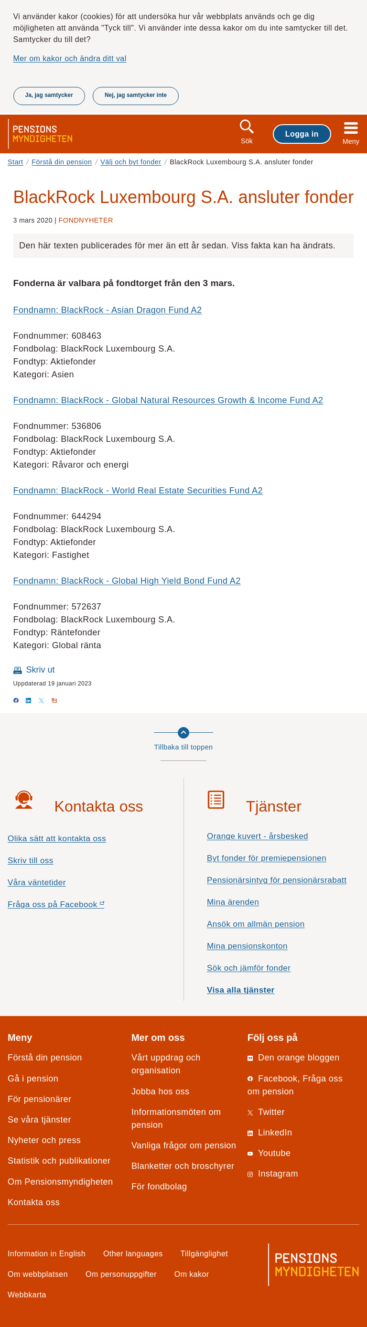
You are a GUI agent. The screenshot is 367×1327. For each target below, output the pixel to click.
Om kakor (191, 1274)
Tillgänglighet (204, 1253)
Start (15, 162)
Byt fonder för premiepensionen (266, 858)
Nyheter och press (44, 1140)
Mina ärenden (233, 902)
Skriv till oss (31, 860)
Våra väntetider (37, 882)
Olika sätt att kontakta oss (57, 838)
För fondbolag (159, 1186)
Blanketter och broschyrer (183, 1166)
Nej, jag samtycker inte (136, 95)
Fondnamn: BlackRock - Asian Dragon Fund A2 (107, 310)
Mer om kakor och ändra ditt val (70, 58)
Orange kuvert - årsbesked (257, 836)
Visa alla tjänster (241, 990)
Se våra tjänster (39, 1119)
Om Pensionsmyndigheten (60, 1182)
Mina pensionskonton (247, 946)
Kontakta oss (34, 1202)
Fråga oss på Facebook (73, 907)
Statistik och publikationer (59, 1161)
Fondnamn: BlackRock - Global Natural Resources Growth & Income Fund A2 (168, 400)
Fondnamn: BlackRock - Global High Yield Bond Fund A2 (127, 581)
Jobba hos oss (160, 1091)
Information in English (47, 1253)
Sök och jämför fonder (249, 968)
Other (133, 1253)
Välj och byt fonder (130, 162)
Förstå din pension (62, 162)
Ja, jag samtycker (49, 95)
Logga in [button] (302, 133)
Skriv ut (40, 669)
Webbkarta (27, 1294)
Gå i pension (33, 1078)
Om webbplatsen (38, 1274)
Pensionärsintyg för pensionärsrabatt (276, 880)
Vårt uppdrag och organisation (166, 1064)
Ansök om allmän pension (256, 924)
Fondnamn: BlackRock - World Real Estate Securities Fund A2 (138, 490)
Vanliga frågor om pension (183, 1145)
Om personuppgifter (121, 1274)
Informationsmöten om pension (176, 1118)
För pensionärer (39, 1099)
